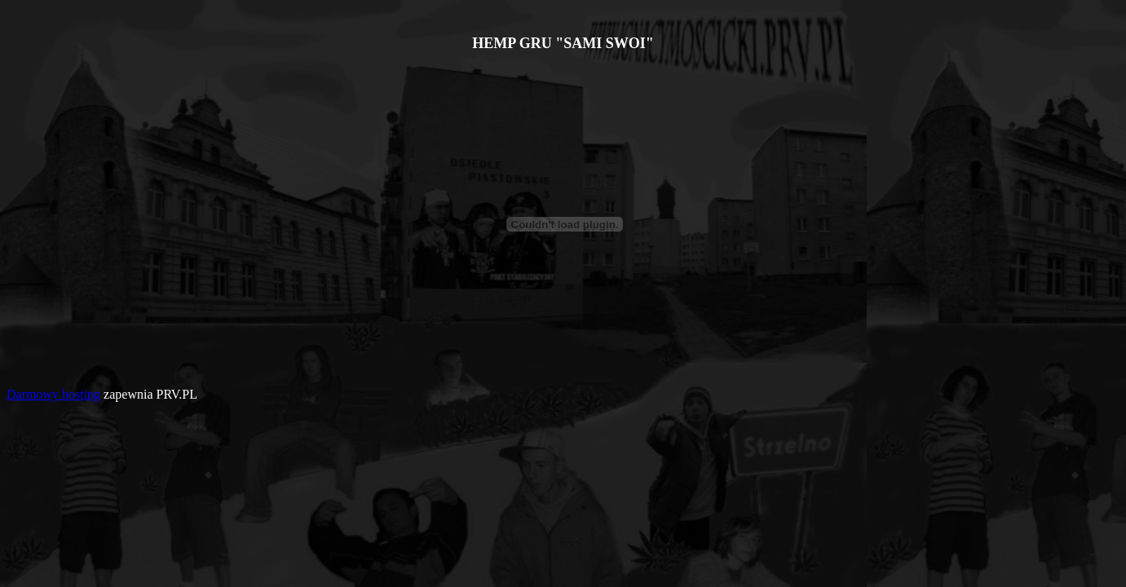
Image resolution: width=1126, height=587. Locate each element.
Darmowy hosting (53, 394)
